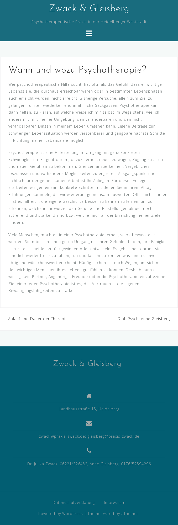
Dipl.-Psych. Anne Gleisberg (144, 318)
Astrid (108, 513)
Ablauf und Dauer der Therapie (38, 318)
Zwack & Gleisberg (89, 9)
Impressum (114, 502)
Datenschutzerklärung (74, 502)
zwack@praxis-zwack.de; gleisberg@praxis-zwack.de (89, 436)
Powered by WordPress (60, 513)
